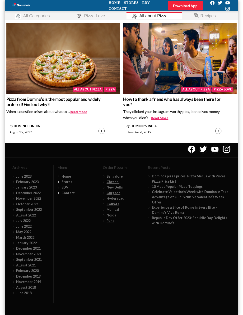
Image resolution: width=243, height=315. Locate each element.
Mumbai (113, 209)
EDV (64, 187)
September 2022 (29, 209)
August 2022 (26, 215)
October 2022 (27, 204)
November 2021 (28, 254)
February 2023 (27, 182)
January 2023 (26, 187)
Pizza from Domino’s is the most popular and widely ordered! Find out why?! (53, 102)
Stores (66, 182)
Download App (185, 6)
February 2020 (27, 271)
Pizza (110, 89)
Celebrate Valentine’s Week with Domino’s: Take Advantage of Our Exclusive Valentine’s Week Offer (190, 197)
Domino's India (27, 126)
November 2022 (28, 198)
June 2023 (24, 176)
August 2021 (26, 265)
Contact (118, 8)
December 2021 (28, 248)
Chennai (113, 182)
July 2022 (23, 221)
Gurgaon (113, 193)
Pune (110, 221)
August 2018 (26, 287)
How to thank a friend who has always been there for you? (171, 102)
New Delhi (115, 187)
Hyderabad (115, 198)
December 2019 (28, 276)
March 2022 (25, 237)
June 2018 (24, 293)
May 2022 (23, 232)
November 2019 (28, 282)
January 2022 (26, 243)
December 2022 (28, 193)
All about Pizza (88, 89)
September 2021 (29, 259)
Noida (111, 215)
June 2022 (24, 226)
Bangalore (115, 176)
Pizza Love (223, 89)
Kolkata (113, 204)
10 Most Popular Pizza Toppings (177, 186)
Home (66, 176)
